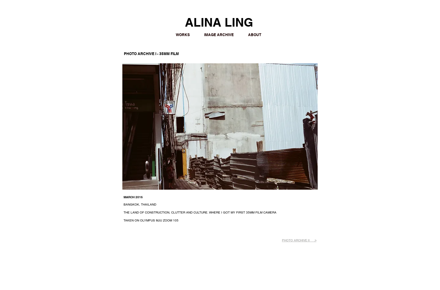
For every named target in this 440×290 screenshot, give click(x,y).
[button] (220, 126)
